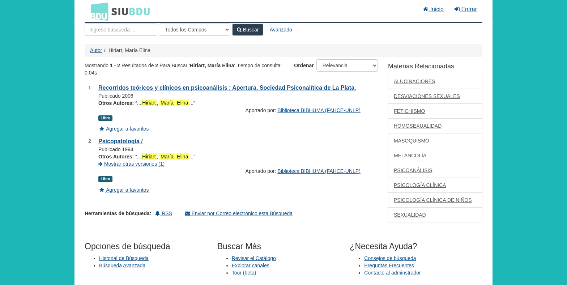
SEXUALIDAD (410, 215)
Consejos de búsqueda (390, 258)
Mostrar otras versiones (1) (131, 164)
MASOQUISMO (411, 141)
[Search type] (194, 30)
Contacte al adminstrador (392, 273)
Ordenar (304, 65)
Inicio (433, 9)
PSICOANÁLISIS (413, 170)
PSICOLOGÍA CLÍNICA (420, 185)
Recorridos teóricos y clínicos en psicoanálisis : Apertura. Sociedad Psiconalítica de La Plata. (227, 88)
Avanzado (281, 30)
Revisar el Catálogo (254, 258)
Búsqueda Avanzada (122, 265)
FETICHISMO (409, 111)
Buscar (248, 30)
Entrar (466, 9)
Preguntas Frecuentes (389, 265)
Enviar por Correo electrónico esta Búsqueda (239, 213)
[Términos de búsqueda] (121, 30)
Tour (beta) (244, 273)
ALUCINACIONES (414, 81)
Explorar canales (250, 265)
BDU (97, 11)
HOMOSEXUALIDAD (418, 126)
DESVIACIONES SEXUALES (427, 96)
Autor (96, 50)
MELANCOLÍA (410, 155)
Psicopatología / (120, 141)
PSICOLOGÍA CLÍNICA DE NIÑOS (433, 200)
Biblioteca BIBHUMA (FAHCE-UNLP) (319, 110)
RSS (163, 213)
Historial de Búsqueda (124, 258)
